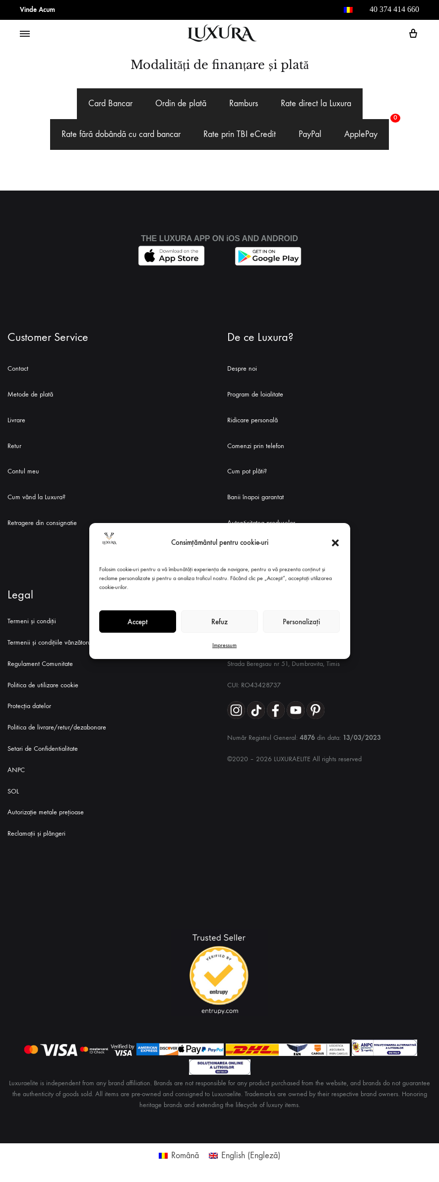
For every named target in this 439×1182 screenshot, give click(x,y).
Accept (137, 621)
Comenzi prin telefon (255, 446)
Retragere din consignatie (42, 523)
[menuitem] (348, 10)
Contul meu (23, 471)
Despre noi (242, 368)
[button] (335, 543)
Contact (17, 368)
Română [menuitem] (185, 1155)
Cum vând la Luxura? (36, 497)
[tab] (110, 103)
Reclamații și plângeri (36, 833)
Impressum (224, 645)
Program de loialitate (255, 394)
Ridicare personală (252, 420)
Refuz (219, 621)
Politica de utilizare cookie (42, 685)
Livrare (16, 420)
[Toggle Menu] (25, 34)
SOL (13, 791)
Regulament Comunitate (40, 663)
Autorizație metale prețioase (45, 812)
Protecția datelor (29, 706)
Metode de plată (30, 394)
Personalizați (301, 621)
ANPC (16, 770)
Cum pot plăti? (247, 471)
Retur (14, 446)
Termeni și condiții (31, 621)
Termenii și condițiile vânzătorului (52, 642)
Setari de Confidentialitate (42, 748)
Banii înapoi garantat (255, 497)
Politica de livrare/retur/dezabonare (56, 727)
